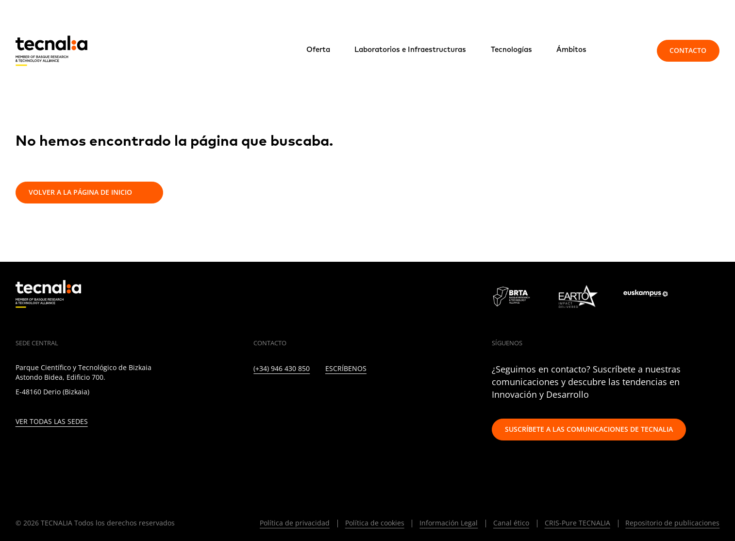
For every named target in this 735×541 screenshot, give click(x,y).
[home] (51, 50)
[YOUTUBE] (340, 397)
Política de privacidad (295, 522)
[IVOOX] (382, 397)
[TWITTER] (277, 397)
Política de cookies (374, 522)
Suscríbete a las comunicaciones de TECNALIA (589, 429)
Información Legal (448, 522)
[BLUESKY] (424, 397)
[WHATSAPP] (403, 397)
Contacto (687, 50)
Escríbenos (346, 369)
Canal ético (511, 522)
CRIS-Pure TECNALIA (577, 522)
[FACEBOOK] (319, 397)
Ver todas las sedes (52, 422)
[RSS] (361, 397)
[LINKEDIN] (256, 397)
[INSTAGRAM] (298, 397)
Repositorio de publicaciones (672, 522)
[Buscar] (627, 50)
